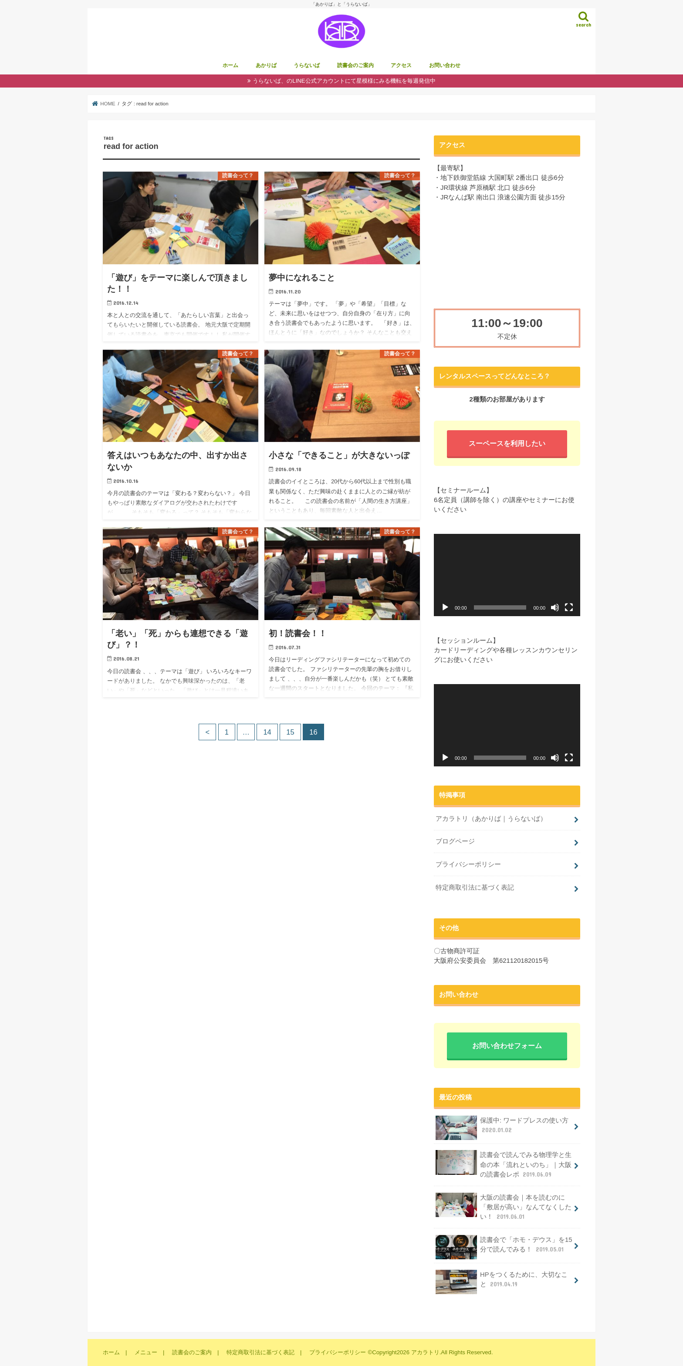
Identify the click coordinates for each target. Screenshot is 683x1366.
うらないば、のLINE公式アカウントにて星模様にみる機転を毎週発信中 (344, 81)
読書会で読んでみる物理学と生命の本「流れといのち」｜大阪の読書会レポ (503, 1164)
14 (267, 732)
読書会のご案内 (355, 65)
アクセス (401, 65)
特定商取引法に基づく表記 (475, 887)
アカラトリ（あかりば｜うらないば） (491, 818)
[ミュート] (555, 607)
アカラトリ (425, 1352)
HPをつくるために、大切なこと (501, 1282)
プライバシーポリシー (468, 864)
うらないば (307, 65)
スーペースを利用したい (507, 443)
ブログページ (455, 841)
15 (290, 732)
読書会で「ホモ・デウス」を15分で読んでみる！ (504, 1247)
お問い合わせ (444, 65)
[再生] (445, 607)
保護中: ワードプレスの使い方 (502, 1128)
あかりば (266, 65)
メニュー (146, 1352)
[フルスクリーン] (569, 607)
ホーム (230, 65)
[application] (507, 575)
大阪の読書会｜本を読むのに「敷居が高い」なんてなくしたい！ (503, 1207)
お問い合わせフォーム (507, 1045)
